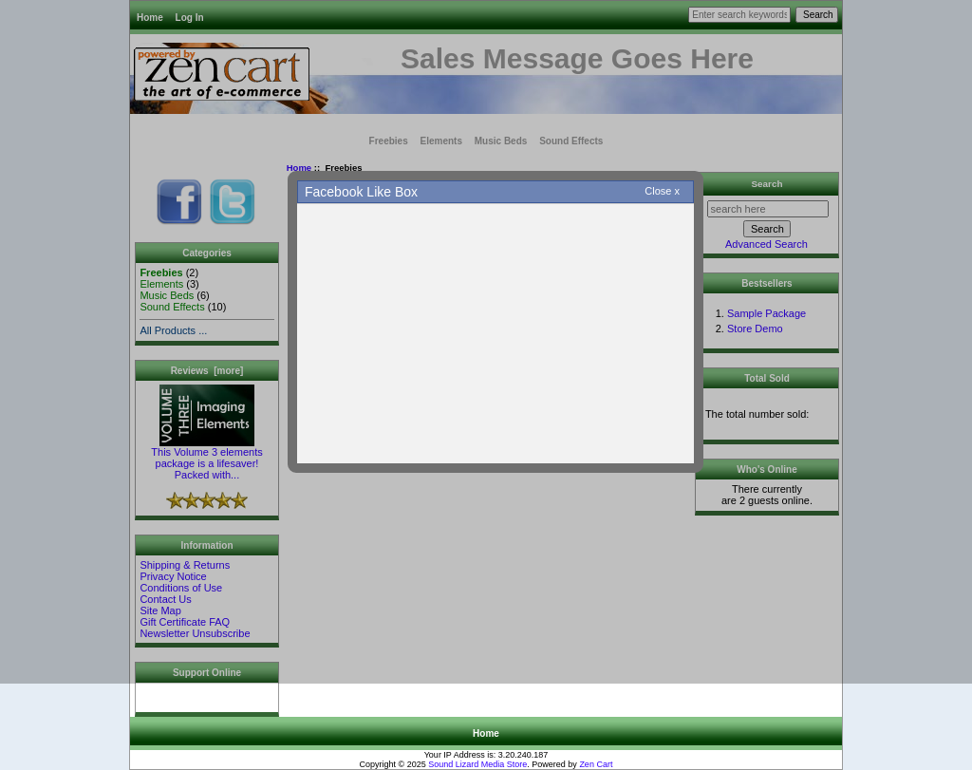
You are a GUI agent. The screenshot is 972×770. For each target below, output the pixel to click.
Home (486, 733)
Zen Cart (595, 764)
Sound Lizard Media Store (477, 764)
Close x (662, 191)
